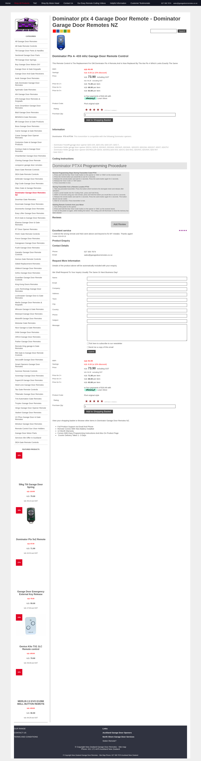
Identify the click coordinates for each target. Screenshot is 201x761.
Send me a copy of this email (101, 350)
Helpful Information (118, 3)
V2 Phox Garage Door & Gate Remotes (28, 418)
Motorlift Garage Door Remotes (28, 318)
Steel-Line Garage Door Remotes (29, 385)
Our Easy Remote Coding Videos (91, 3)
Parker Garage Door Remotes (28, 341)
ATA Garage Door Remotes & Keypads (27, 100)
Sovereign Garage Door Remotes (29, 376)
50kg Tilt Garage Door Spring (31, 485)
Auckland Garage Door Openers (117, 733)
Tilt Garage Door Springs (25, 60)
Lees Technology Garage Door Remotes (28, 290)
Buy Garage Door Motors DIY (27, 64)
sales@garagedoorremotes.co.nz (185, 3)
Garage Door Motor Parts (26, 433)
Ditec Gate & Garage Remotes (28, 188)
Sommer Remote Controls (26, 371)
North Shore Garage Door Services (118, 737)
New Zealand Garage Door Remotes (101, 747)
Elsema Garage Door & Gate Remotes (27, 223)
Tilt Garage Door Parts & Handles (29, 51)
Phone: (55, 251)
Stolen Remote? (109, 741)
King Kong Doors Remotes (26, 284)
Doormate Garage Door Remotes (29, 204)
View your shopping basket (63, 423)
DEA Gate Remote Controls (27, 174)
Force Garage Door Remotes (27, 238)
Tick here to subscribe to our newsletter (105, 346)
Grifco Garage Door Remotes (27, 273)
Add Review (120, 224)
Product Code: (57, 103)
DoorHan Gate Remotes (25, 199)
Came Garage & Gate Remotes (28, 131)
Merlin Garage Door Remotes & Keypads (28, 303)
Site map (122, 747)
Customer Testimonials (140, 3)
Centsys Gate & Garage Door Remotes (27, 150)
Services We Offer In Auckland (28, 438)
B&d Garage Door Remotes (27, 112)
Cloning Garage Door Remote (28, 160)
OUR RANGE (20, 728)
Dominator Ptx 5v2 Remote (31, 539)
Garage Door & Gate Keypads (28, 69)
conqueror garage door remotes (28, 165)
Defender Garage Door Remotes (29, 179)
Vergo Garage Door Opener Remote (30, 408)
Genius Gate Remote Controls (28, 259)
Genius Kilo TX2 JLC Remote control (30, 647)
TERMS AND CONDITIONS (26, 737)
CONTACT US (20, 733)
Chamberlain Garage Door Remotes (30, 156)
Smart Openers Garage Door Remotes (27, 365)
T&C (35, 3)
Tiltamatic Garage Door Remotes (29, 394)
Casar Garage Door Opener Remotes (27, 136)
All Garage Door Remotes (26, 41)
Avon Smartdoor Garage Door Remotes (28, 107)
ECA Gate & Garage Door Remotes (30, 218)
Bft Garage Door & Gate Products (29, 122)
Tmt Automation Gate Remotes (28, 399)
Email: (54, 255)
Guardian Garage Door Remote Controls (28, 278)
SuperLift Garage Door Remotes (29, 380)
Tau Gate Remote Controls (26, 389)
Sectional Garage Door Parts (27, 55)
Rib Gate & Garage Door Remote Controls (29, 354)
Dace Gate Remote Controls (27, 170)
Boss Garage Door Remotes (27, 126)
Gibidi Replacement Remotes (27, 264)
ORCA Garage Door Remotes (28, 337)
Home (8, 3)
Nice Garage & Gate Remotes (28, 328)
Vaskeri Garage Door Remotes (28, 412)
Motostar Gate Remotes (25, 323)
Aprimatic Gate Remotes (25, 90)
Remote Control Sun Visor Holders (30, 428)
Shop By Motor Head (50, 3)
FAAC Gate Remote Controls (27, 234)
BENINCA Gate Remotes (26, 117)
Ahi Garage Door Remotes (26, 94)
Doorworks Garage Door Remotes (29, 209)
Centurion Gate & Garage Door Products (28, 143)
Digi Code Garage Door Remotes (29, 183)
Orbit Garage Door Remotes (27, 332)
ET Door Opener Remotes (26, 229)
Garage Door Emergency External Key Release (30, 593)
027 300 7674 (166, 3)
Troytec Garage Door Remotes (28, 403)
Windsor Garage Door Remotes (28, 424)
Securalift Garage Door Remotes (29, 360)
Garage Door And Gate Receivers (29, 74)
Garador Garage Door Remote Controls (28, 253)
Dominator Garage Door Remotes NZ (30, 194)
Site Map (102, 755)
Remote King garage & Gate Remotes (27, 347)
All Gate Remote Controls (26, 46)
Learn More (102, 98)
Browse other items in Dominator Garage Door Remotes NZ (103, 423)
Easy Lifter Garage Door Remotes (29, 213)
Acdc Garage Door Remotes (27, 78)
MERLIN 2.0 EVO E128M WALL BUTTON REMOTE (30, 702)
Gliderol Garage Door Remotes (28, 268)
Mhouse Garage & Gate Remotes (29, 309)
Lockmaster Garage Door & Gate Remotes (29, 297)
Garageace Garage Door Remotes (29, 243)
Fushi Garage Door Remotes (27, 248)
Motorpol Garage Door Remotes (28, 314)
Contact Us (68, 3)
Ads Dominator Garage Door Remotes (27, 84)
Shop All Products (21, 3)
